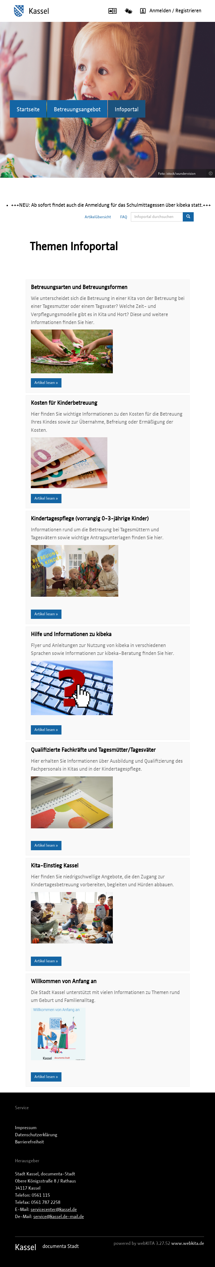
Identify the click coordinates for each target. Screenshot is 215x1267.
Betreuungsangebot (77, 109)
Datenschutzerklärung (36, 1135)
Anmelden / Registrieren (168, 11)
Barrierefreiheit (29, 1142)
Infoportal (127, 109)
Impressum (26, 1128)
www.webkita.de (187, 1243)
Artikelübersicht (98, 217)
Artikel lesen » (46, 383)
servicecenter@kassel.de (54, 1209)
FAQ (123, 217)
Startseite (28, 109)
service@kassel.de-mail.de (58, 1216)
